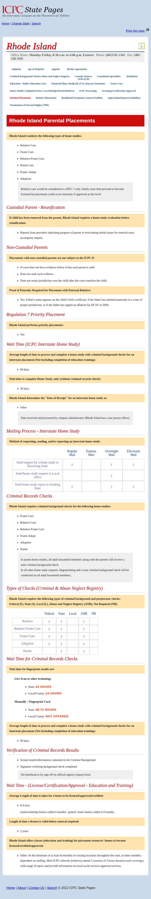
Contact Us (36, 888)
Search (36, 23)
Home (5, 23)
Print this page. (135, 30)
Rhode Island (31, 46)
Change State (20, 23)
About (21, 888)
